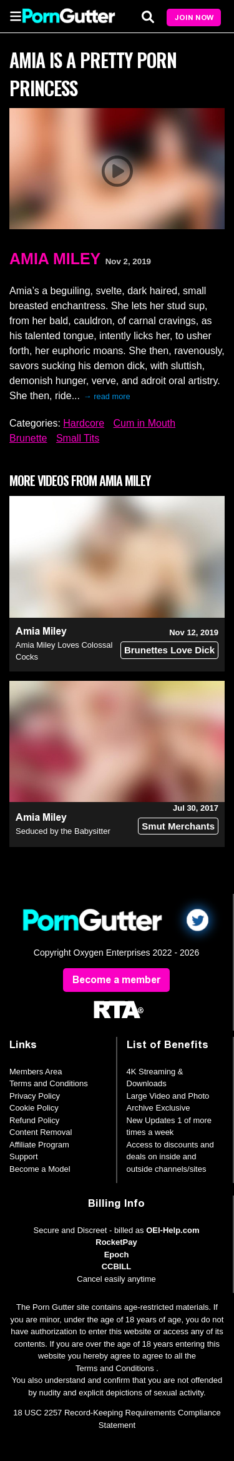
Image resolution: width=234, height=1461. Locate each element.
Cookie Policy (34, 1107)
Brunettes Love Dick (169, 650)
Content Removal (40, 1132)
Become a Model (40, 1169)
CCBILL (117, 1266)
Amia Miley (54, 258)
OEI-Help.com (172, 1230)
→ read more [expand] (107, 396)
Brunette (28, 438)
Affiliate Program (39, 1144)
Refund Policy (34, 1120)
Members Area (35, 1071)
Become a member (116, 980)
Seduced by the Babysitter (63, 831)
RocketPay (116, 1242)
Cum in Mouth (145, 423)
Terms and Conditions (48, 1083)
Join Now (194, 17)
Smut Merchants (178, 826)
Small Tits (77, 438)
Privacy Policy (34, 1096)
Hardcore (83, 423)
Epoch (116, 1254)
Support (23, 1156)
